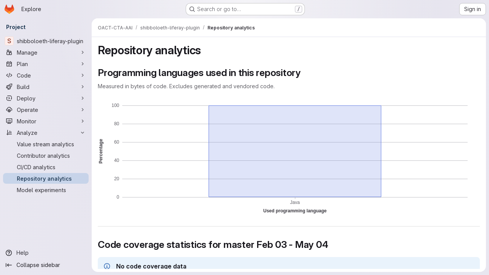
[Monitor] (46, 121)
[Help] (46, 252)
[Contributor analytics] (46, 155)
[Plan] (46, 63)
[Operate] (46, 109)
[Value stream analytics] (46, 144)
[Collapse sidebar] (46, 265)
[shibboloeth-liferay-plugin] (46, 41)
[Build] (46, 86)
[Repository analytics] (46, 178)
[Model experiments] (46, 189)
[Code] (46, 75)
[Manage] (46, 52)
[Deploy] (46, 98)
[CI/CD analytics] (46, 167)
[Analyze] (46, 132)
